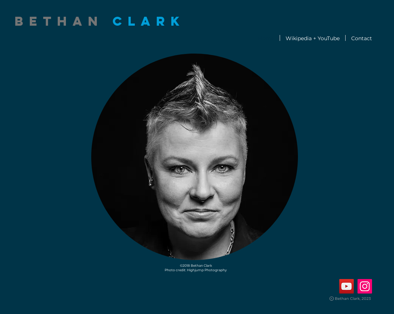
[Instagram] (365, 286)
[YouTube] (346, 286)
